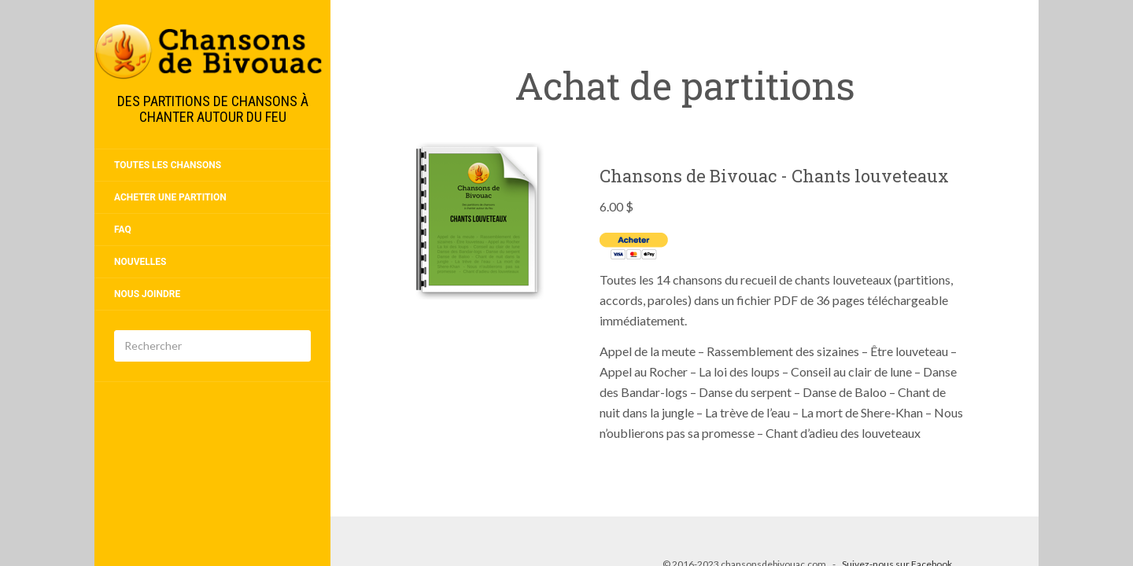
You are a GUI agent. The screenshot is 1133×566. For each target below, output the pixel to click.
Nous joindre (147, 294)
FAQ (122, 229)
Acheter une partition (170, 197)
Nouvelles (140, 261)
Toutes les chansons (167, 165)
